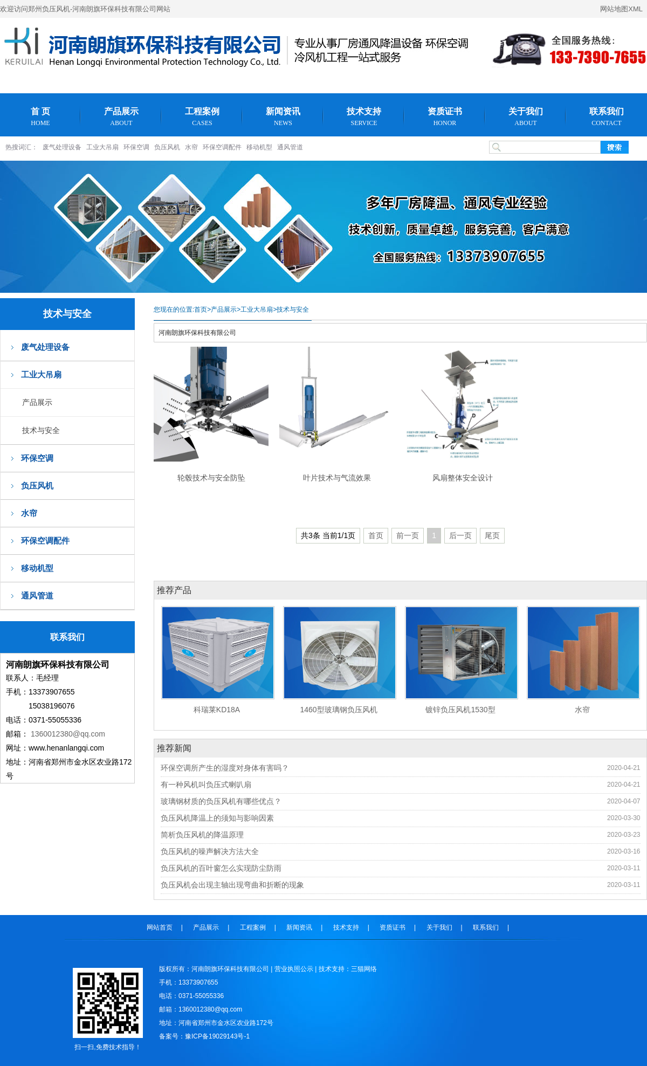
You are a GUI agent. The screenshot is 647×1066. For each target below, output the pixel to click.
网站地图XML (621, 9)
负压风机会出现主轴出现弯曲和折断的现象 (232, 885)
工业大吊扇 (102, 147)
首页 (200, 309)
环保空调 (136, 147)
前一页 (407, 535)
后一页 (460, 535)
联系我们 (606, 117)
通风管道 (290, 147)
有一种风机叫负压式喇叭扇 (206, 784)
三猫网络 (364, 969)
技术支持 (364, 117)
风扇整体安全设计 (462, 477)
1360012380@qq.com (68, 734)
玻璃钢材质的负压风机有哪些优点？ (221, 801)
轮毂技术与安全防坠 (211, 477)
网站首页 (160, 927)
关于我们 (525, 117)
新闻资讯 (283, 117)
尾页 (492, 535)
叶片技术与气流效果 (337, 477)
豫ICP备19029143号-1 (217, 1036)
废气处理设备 (62, 147)
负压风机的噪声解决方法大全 (210, 851)
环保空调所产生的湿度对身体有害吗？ (225, 768)
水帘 (191, 147)
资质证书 (444, 117)
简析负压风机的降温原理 (202, 834)
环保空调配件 (222, 147)
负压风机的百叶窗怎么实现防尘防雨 (221, 868)
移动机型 (259, 147)
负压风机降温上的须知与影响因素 (217, 818)
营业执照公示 (293, 969)
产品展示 (121, 117)
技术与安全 (41, 430)
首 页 (40, 117)
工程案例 (202, 117)
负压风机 (167, 147)
